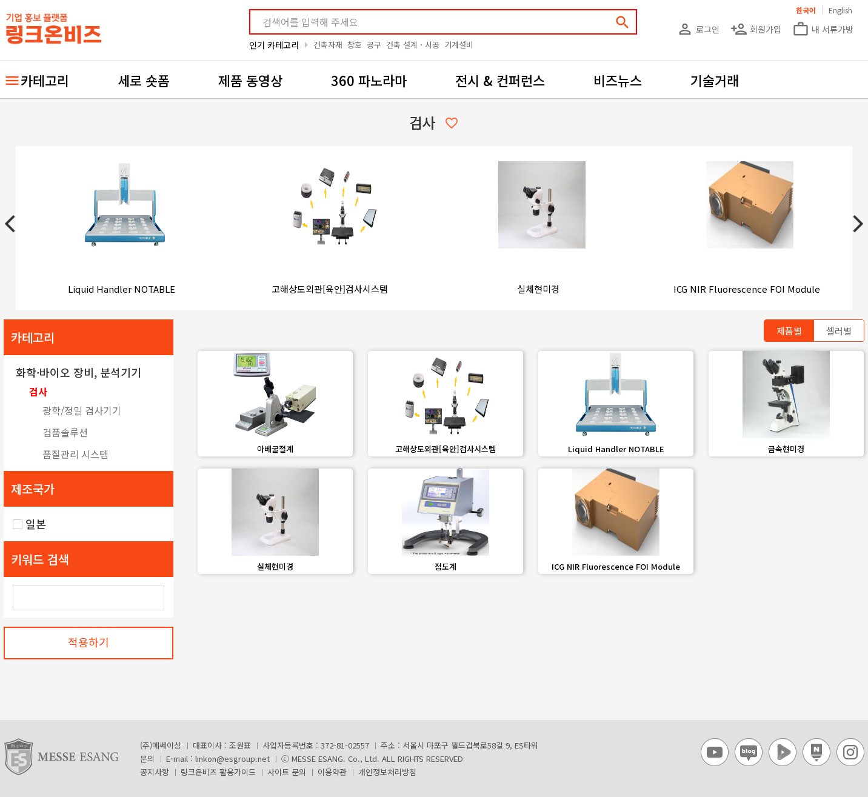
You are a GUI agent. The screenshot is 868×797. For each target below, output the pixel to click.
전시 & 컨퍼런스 (500, 80)
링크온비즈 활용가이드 (218, 772)
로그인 (697, 29)
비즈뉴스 (617, 80)
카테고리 (45, 80)
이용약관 (332, 772)
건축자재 (327, 44)
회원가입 (755, 29)
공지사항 (154, 772)
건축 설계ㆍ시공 (412, 44)
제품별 (789, 330)
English (840, 10)
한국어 (806, 10)
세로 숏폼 (144, 80)
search (622, 22)
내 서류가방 (822, 29)
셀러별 (839, 330)
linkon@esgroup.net (232, 758)
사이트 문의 (286, 772)
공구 (374, 44)
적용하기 (88, 642)
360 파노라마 (369, 80)
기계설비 (458, 44)
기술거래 (714, 80)
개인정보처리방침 (387, 772)
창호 (354, 44)
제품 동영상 (250, 80)
